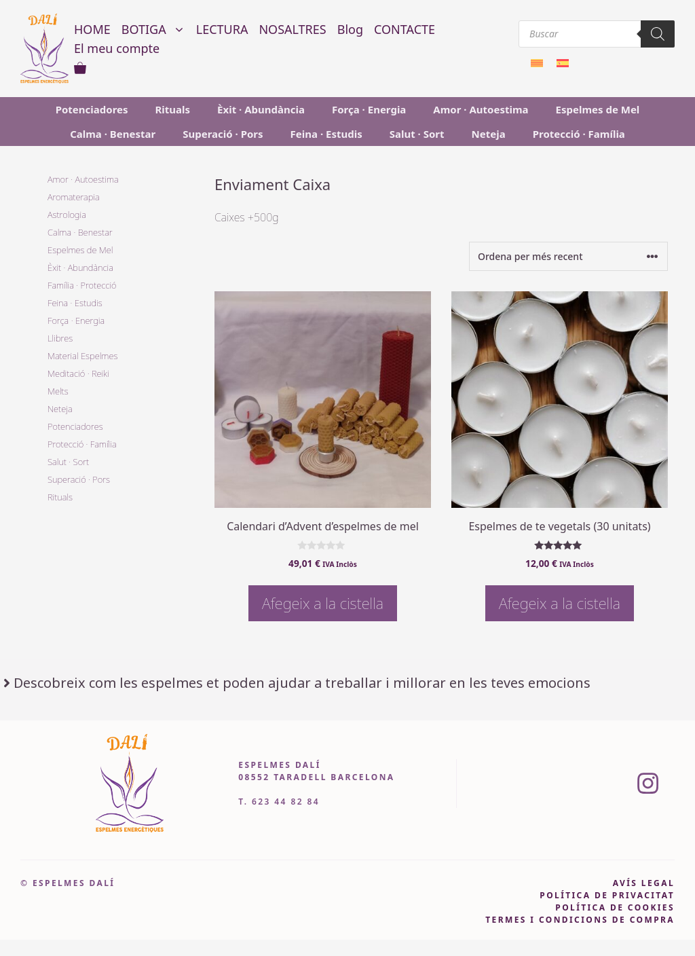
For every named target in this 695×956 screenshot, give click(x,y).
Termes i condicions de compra (580, 919)
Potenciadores (92, 109)
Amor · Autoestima (480, 109)
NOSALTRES (292, 29)
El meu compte (116, 48)
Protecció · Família (579, 134)
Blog (350, 29)
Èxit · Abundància (261, 109)
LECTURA (222, 29)
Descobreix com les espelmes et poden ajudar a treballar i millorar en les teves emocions (302, 683)
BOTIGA (156, 29)
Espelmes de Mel (598, 109)
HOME (92, 29)
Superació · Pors (223, 134)
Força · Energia (369, 109)
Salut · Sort (417, 134)
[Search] (658, 34)
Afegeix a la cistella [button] (322, 603)
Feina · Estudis (326, 134)
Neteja (489, 134)
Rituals (173, 109)
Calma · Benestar (112, 134)
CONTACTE (404, 29)
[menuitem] (537, 62)
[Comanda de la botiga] (568, 256)
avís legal (644, 883)
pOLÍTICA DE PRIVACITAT (607, 895)
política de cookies (615, 907)
